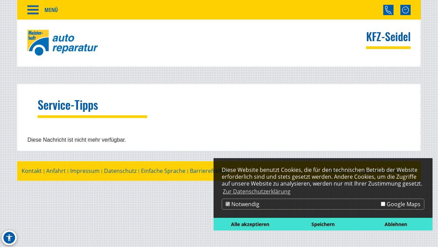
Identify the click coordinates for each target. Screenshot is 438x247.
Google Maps (401, 204)
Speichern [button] (323, 224)
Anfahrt (56, 171)
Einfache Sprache (163, 171)
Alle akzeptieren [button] (250, 224)
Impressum (85, 171)
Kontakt (32, 171)
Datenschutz (120, 171)
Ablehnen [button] (396, 224)
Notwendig (242, 204)
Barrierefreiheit (210, 171)
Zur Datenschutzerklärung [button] (257, 191)
